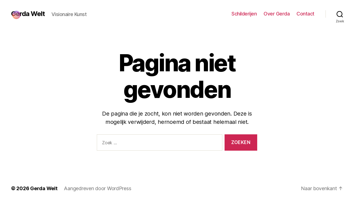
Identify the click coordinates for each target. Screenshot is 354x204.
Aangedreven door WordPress (97, 188)
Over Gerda (277, 14)
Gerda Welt (43, 188)
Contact (305, 14)
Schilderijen (244, 14)
